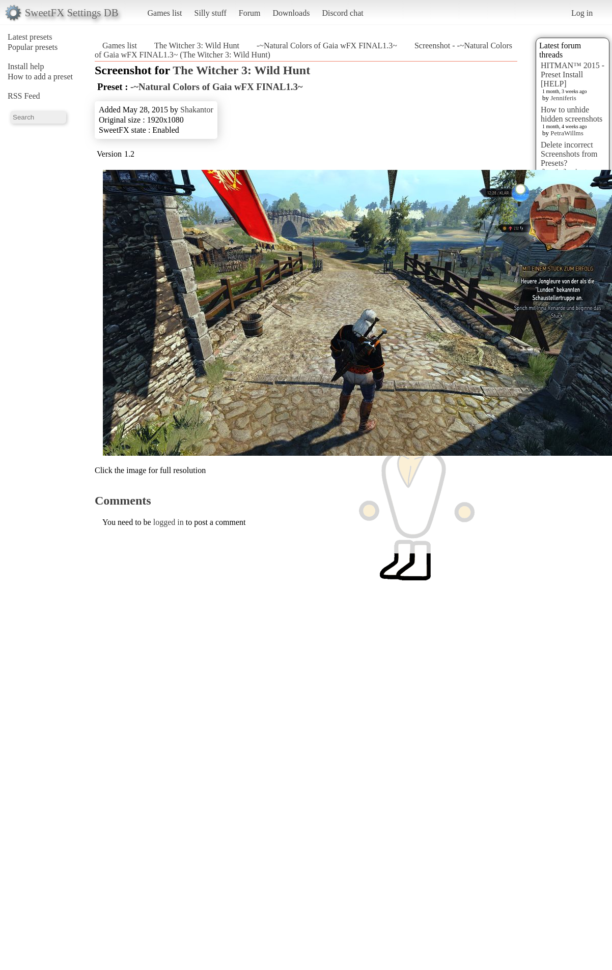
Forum (250, 13)
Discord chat (342, 13)
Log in (582, 13)
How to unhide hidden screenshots (571, 114)
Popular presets (33, 47)
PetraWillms (566, 133)
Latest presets (30, 37)
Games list (165, 13)
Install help (26, 66)
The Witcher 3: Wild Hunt (196, 45)
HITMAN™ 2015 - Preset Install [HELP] (572, 74)
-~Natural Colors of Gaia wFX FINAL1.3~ (327, 45)
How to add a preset (40, 76)
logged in (168, 522)
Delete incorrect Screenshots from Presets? (569, 153)
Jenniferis (563, 98)
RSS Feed (24, 96)
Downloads (291, 13)
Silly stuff (210, 13)
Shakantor (196, 109)
